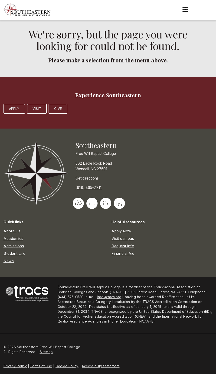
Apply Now (121, 231)
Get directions (87, 178)
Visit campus (122, 238)
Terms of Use (41, 366)
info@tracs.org (109, 297)
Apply (14, 109)
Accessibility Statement (101, 366)
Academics (13, 238)
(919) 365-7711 (88, 187)
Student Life (14, 253)
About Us (11, 231)
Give (58, 109)
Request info (122, 246)
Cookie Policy (67, 366)
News (8, 260)
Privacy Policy (15, 366)
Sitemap (46, 352)
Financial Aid (122, 253)
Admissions (13, 246)
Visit (37, 109)
